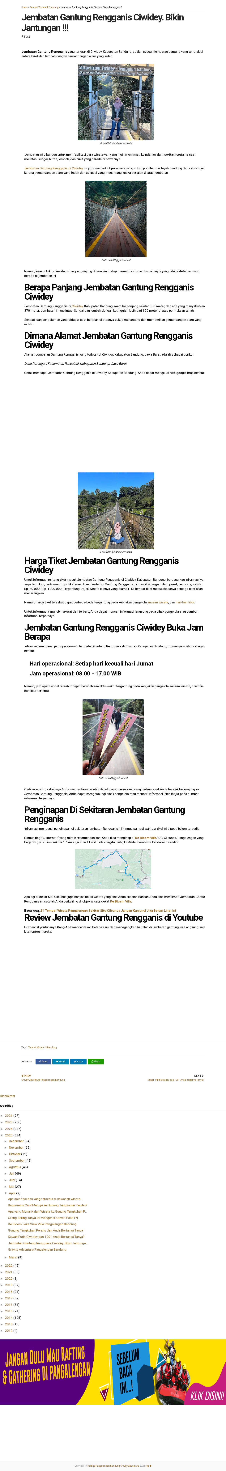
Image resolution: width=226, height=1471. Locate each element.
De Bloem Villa (145, 838)
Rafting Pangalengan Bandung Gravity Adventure (113, 1466)
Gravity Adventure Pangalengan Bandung (37, 1249)
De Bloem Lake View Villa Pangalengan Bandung (42, 1224)
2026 (9, 1116)
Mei (12, 1187)
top (148, 1466)
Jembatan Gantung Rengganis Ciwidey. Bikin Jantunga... (48, 1243)
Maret (13, 1257)
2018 (9, 1292)
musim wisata (158, 602)
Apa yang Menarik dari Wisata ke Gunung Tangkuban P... (47, 1211)
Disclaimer (7, 1096)
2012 (9, 1331)
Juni (12, 1180)
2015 (9, 1311)
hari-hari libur (185, 602)
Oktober (15, 1154)
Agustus (15, 1167)
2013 (9, 1324)
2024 (9, 1129)
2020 (9, 1278)
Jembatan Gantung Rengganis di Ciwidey (53, 168)
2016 (9, 1305)
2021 (9, 1272)
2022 (9, 1265)
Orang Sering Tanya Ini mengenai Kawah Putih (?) (43, 1218)
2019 (9, 1285)
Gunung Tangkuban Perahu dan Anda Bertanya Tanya (45, 1230)
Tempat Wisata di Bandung (44, 7)
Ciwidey (77, 306)
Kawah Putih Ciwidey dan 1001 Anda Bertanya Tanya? (46, 1237)
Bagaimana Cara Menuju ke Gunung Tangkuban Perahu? (47, 1205)
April (12, 1193)
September (17, 1160)
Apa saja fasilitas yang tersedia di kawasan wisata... (45, 1199)
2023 (9, 1135)
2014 (9, 1318)
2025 (9, 1122)
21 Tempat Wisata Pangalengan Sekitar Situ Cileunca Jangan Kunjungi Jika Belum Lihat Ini (108, 910)
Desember (16, 1141)
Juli (12, 1173)
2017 (9, 1298)
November (16, 1147)
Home (24, 7)
